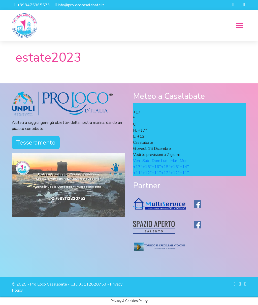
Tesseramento (35, 142)
